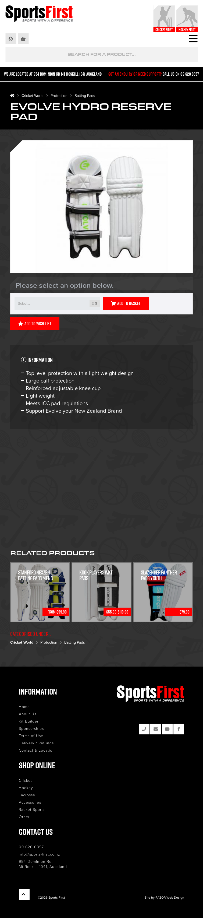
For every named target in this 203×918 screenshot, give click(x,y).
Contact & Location (37, 750)
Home (24, 706)
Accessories (30, 802)
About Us (27, 713)
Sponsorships (31, 728)
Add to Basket (126, 303)
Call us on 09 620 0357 (181, 74)
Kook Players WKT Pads (95, 575)
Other (24, 816)
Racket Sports (32, 809)
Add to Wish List (35, 324)
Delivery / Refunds (36, 742)
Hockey (26, 787)
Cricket (25, 780)
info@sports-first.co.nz (39, 854)
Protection (59, 95)
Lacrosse (27, 794)
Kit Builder (28, 721)
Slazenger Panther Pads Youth (159, 575)
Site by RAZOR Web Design (164, 897)
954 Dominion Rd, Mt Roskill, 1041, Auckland (43, 864)
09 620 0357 (31, 846)
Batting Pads (84, 95)
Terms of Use (31, 735)
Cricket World (33, 95)
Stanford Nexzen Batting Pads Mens (35, 575)
